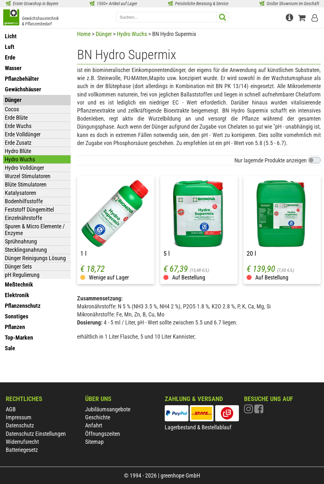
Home (84, 34)
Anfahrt (93, 425)
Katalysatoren (20, 192)
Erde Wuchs (18, 126)
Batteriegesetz (22, 449)
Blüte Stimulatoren (26, 184)
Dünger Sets (18, 266)
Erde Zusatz (18, 142)
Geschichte (97, 417)
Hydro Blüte (18, 151)
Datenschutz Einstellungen (36, 433)
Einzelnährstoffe (23, 218)
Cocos (12, 109)
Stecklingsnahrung (26, 249)
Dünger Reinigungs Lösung (35, 258)
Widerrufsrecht (22, 441)
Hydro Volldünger (24, 167)
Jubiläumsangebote (107, 409)
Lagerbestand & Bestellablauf (198, 427)
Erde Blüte (16, 117)
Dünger (104, 34)
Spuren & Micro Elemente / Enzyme (35, 229)
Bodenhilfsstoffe (24, 201)
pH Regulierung (22, 274)
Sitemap (94, 441)
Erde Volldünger (22, 134)
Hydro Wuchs (20, 159)
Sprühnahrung (21, 241)
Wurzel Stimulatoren (27, 176)
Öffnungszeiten (102, 433)
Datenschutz (20, 425)
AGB (11, 409)
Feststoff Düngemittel (29, 209)
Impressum (18, 417)
